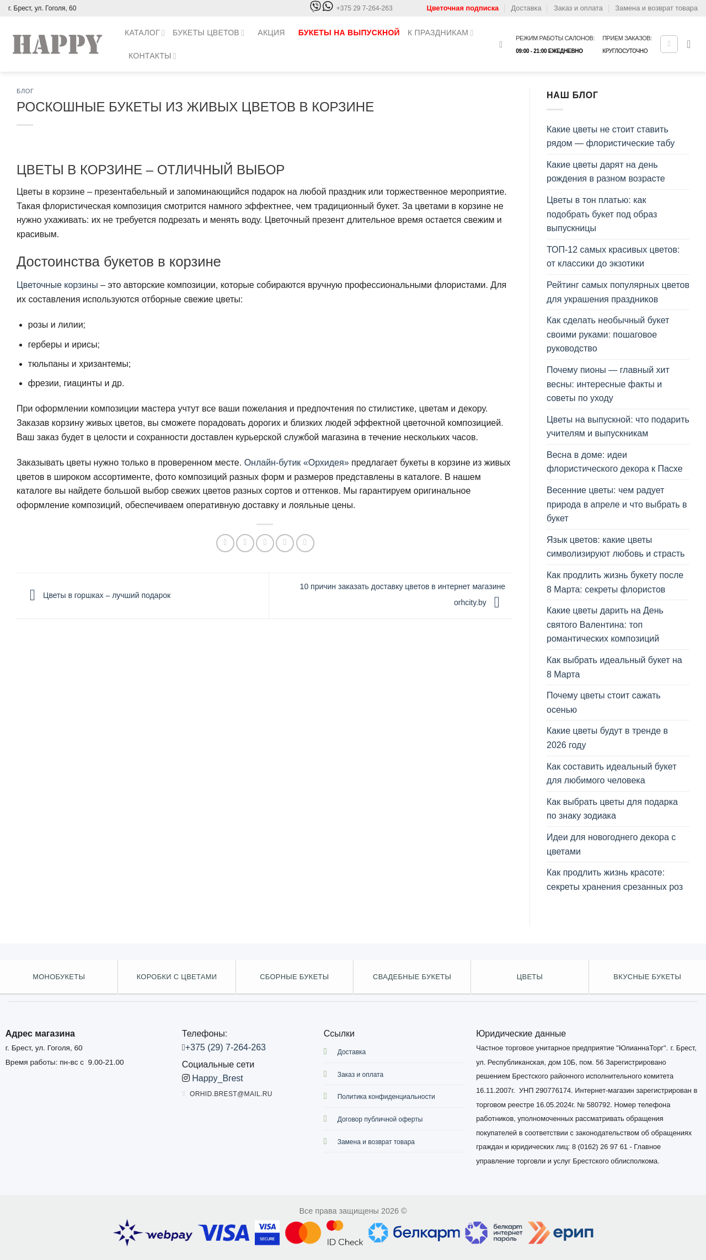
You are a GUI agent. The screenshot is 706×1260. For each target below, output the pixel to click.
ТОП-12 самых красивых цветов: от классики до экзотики (613, 257)
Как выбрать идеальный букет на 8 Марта (614, 667)
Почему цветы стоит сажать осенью (604, 702)
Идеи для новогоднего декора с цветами (611, 844)
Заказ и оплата (578, 8)
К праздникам (441, 33)
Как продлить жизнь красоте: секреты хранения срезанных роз (615, 879)
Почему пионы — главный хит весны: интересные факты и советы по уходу (608, 384)
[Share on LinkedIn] (305, 543)
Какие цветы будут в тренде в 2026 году (607, 738)
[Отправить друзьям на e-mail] (265, 543)
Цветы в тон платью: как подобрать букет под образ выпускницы (602, 214)
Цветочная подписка (463, 8)
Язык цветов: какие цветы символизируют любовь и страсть (615, 547)
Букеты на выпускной (349, 32)
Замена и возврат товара (656, 8)
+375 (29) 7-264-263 (225, 1047)
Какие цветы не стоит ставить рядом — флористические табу (611, 136)
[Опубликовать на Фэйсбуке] (225, 543)
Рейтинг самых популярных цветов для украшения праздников (618, 292)
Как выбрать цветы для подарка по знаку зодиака (612, 809)
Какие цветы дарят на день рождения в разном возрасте (606, 172)
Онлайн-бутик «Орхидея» (296, 462)
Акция (271, 32)
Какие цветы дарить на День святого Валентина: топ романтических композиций (605, 624)
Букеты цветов (208, 33)
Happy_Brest (217, 1078)
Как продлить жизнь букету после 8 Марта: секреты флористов (615, 582)
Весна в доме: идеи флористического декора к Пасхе (615, 462)
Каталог (145, 33)
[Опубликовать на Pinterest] (285, 543)
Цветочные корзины (57, 285)
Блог (25, 91)
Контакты (152, 56)
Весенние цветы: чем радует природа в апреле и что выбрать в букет (617, 504)
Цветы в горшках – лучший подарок (97, 595)
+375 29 (364, 8)
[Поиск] (503, 44)
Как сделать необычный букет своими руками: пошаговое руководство (608, 334)
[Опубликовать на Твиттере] (245, 543)
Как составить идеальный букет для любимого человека (611, 774)
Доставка (526, 8)
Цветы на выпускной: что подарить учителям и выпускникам (618, 427)
